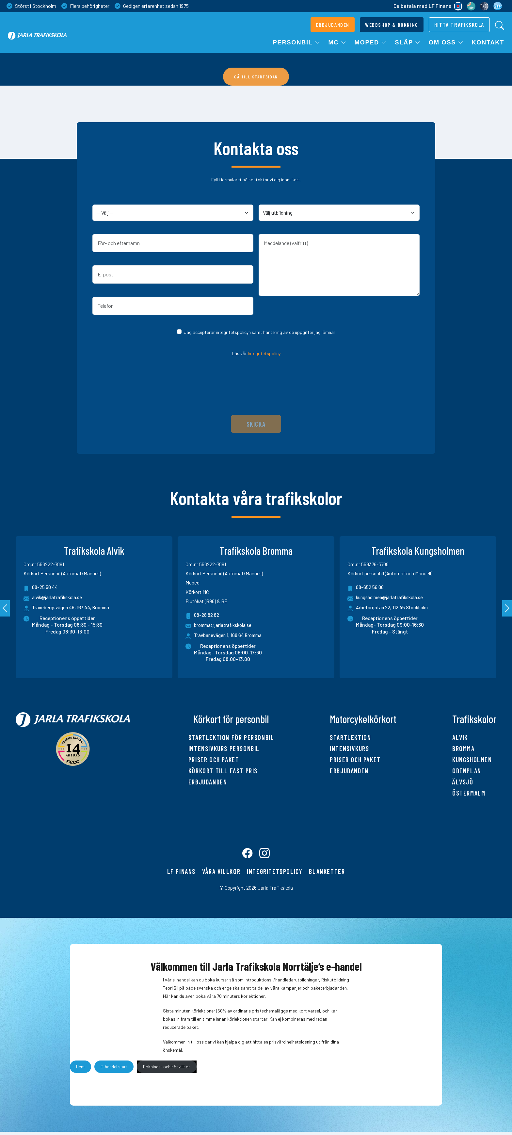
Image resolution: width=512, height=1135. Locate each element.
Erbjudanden (207, 782)
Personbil (297, 42)
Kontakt (488, 42)
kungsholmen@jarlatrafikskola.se (389, 598)
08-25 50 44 (41, 588)
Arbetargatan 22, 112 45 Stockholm (395, 608)
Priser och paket (213, 760)
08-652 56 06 (366, 588)
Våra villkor (221, 875)
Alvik (460, 737)
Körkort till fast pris (223, 771)
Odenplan (466, 771)
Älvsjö (462, 782)
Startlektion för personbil (231, 737)
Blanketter (327, 875)
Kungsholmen (472, 760)
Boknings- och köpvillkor (166, 1070)
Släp (408, 42)
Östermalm (468, 793)
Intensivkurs (349, 748)
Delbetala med (427, 6)
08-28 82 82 (202, 616)
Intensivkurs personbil (224, 748)
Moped (371, 42)
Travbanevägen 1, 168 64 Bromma (230, 636)
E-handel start (114, 1070)
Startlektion (350, 737)
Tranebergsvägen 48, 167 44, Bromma (73, 608)
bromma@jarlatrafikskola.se (221, 626)
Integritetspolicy (264, 353)
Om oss (446, 42)
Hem (80, 1070)
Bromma (463, 748)
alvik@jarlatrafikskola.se (56, 598)
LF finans (181, 875)
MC (337, 42)
